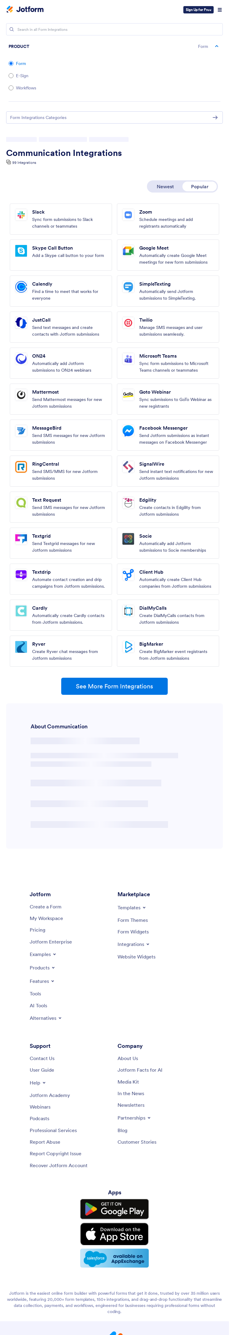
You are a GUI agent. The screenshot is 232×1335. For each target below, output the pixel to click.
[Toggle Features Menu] (42, 981)
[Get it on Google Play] (114, 1207)
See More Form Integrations (114, 686)
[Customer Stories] (137, 1142)
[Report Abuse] (45, 1142)
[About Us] (128, 1058)
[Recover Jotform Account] (59, 1165)
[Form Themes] (133, 920)
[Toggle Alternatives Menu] (46, 1018)
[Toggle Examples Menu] (43, 954)
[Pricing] (37, 930)
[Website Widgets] (136, 956)
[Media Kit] (128, 1082)
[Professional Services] (53, 1130)
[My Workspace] (46, 918)
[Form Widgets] (133, 931)
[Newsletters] (131, 1105)
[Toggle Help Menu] (38, 1082)
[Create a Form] (46, 906)
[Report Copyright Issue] (55, 1153)
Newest (165, 186)
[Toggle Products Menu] (43, 967)
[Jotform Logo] (25, 9)
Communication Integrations (64, 153)
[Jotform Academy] (50, 1095)
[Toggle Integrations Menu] (134, 944)
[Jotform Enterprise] (51, 941)
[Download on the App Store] (114, 1227)
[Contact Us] (42, 1058)
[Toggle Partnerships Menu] (135, 1117)
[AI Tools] (38, 1005)
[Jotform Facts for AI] (140, 1070)
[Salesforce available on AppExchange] (114, 1249)
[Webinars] (40, 1107)
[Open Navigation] (220, 10)
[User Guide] (42, 1070)
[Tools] (35, 993)
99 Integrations (24, 162)
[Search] (11, 29)
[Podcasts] (39, 1118)
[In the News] (131, 1093)
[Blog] (122, 1130)
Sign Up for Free (198, 9)
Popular (199, 186)
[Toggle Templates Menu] (132, 907)
